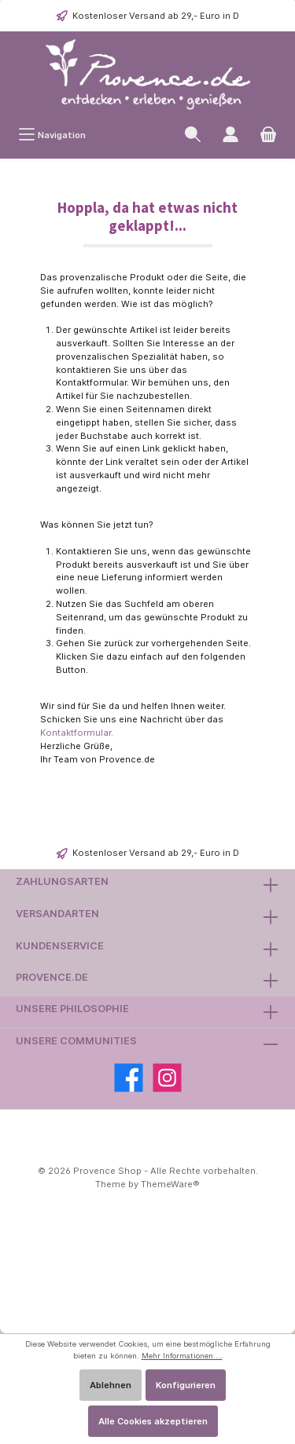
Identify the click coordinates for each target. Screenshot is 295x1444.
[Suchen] (193, 135)
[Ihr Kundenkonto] (230, 135)
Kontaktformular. (76, 732)
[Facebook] (128, 1077)
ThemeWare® (170, 1184)
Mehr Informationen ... (182, 1355)
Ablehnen (110, 1385)
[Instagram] (167, 1077)
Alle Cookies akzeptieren (153, 1421)
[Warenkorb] (268, 135)
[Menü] (52, 135)
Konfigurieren (186, 1385)
